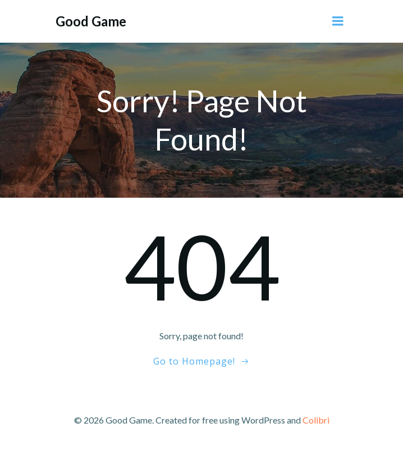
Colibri (316, 420)
